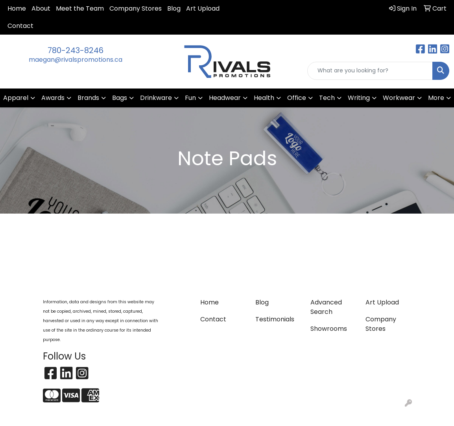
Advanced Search (326, 307)
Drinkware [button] (156, 97)
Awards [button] (53, 97)
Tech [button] (327, 97)
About (40, 8)
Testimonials (274, 319)
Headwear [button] (225, 97)
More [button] (436, 97)
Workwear (399, 97)
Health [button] (264, 97)
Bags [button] (119, 97)
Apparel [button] (15, 97)
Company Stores (135, 8)
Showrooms (328, 328)
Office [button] (296, 97)
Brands (88, 97)
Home (16, 8)
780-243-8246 (75, 50)
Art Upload (203, 8)
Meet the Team (80, 8)
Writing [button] (359, 97)
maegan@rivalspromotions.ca (75, 59)
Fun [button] (190, 97)
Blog (174, 8)
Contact (20, 25)
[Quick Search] (370, 71)
